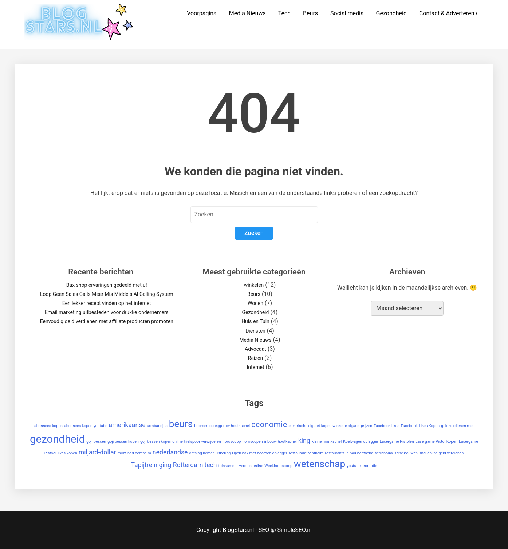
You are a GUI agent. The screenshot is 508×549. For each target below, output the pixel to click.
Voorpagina (202, 13)
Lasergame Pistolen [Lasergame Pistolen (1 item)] (397, 441)
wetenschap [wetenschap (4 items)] (319, 463)
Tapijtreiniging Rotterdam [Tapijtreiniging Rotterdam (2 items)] (167, 465)
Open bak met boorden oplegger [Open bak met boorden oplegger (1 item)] (259, 453)
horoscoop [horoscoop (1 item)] (232, 441)
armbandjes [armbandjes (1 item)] (157, 426)
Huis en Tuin (255, 321)
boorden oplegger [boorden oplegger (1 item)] (209, 426)
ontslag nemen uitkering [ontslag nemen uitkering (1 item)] (210, 453)
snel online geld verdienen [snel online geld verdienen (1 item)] (441, 453)
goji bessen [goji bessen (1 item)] (96, 441)
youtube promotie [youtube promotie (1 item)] (362, 466)
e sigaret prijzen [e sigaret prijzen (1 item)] (358, 426)
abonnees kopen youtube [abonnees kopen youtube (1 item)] (85, 426)
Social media (347, 13)
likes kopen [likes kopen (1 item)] (67, 453)
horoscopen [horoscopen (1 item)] (252, 441)
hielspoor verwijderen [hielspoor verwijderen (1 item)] (202, 441)
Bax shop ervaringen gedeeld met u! (106, 285)
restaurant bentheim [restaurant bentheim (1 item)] (306, 453)
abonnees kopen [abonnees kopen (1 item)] (48, 426)
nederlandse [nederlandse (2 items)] (170, 452)
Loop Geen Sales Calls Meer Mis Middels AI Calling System (106, 294)
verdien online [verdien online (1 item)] (251, 466)
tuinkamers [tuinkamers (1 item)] (227, 466)
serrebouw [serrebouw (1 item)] (384, 453)
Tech (284, 13)
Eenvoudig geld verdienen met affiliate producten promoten (106, 321)
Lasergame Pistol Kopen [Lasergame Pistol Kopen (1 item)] (436, 441)
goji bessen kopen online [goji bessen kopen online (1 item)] (161, 441)
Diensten (255, 331)
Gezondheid (391, 13)
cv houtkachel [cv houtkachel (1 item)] (238, 426)
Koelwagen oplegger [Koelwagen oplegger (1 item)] (360, 441)
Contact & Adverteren (446, 13)
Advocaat (255, 349)
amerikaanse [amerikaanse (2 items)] (127, 425)
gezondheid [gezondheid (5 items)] (57, 439)
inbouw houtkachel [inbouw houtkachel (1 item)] (280, 441)
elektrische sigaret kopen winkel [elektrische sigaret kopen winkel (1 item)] (315, 426)
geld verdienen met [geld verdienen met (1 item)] (457, 426)
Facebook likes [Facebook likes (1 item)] (386, 426)
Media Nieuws (247, 13)
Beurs (310, 13)
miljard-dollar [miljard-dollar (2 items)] (97, 452)
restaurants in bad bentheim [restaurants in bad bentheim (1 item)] (349, 453)
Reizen (255, 358)
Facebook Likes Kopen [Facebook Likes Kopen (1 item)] (420, 426)
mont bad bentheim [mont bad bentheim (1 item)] (134, 453)
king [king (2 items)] (304, 440)
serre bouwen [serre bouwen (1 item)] (406, 453)
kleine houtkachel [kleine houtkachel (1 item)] (327, 441)
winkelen (254, 285)
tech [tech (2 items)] (210, 465)
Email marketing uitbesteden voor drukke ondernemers (107, 312)
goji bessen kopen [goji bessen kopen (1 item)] (123, 441)
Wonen (255, 303)
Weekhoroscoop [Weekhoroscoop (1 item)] (278, 466)
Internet (255, 367)
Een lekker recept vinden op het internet (106, 303)
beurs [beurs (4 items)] (181, 423)
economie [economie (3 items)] (269, 424)
